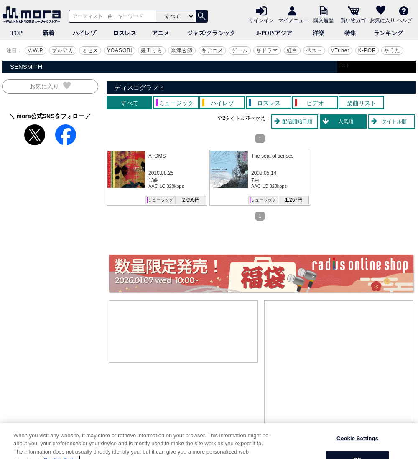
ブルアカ (63, 50)
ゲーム (240, 50)
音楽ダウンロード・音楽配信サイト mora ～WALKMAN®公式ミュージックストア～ (33, 14)
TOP (16, 33)
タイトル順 (394, 121)
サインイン (261, 20)
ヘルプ (404, 20)
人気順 (345, 121)
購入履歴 (324, 20)
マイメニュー (293, 20)
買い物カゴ (353, 20)
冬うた (392, 50)
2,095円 (191, 200)
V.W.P (35, 50)
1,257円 (294, 200)
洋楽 (318, 33)
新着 (48, 33)
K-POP (367, 50)
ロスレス (124, 33)
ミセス (90, 50)
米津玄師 (182, 50)
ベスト (314, 50)
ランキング (388, 33)
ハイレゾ (84, 33)
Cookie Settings (357, 447)
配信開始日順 (297, 121)
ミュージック (160, 200)
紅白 (292, 50)
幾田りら (152, 50)
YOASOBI (120, 50)
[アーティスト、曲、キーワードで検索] (111, 16)
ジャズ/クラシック (211, 33)
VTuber (340, 50)
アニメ (160, 33)
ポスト (343, 65)
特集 (350, 33)
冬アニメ (212, 50)
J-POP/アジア (274, 33)
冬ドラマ (267, 50)
